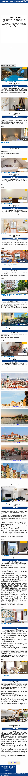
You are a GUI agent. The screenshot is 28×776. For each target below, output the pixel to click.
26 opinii (18, 688)
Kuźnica (25, 253)
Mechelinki (25, 68)
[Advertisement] (14, 56)
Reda (26, 98)
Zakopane (25, 715)
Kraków (25, 493)
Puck (26, 129)
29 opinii (19, 212)
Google (2, 766)
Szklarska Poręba (23, 667)
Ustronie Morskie (24, 546)
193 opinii (20, 274)
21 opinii (17, 243)
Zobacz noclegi (14, 86)
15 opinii (20, 119)
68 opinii (18, 567)
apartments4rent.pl (25, 0)
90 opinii (21, 181)
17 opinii (20, 367)
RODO (10, 770)
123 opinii (18, 514)
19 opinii (26, 737)
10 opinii (18, 150)
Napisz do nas (25, 773)
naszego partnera (23, 93)
